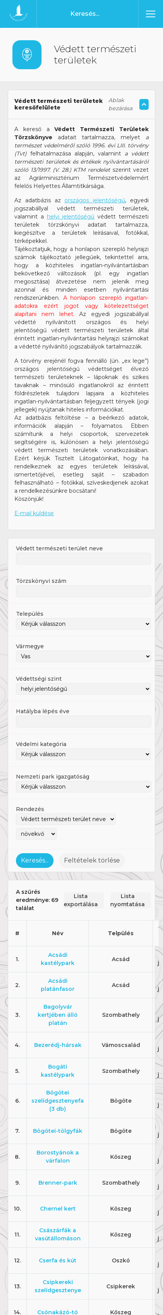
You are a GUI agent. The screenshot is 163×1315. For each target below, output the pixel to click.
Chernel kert (58, 1184)
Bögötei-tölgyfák (57, 1106)
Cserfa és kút (57, 1236)
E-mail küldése (34, 489)
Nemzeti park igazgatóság (52, 752)
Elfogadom (49, 1303)
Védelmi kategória (41, 720)
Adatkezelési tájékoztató (101, 1303)
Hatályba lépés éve (42, 687)
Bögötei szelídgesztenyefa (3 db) (57, 1076)
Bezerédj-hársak (58, 1021)
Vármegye (30, 622)
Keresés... (35, 836)
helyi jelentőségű (71, 192)
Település (29, 589)
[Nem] (153, 1287)
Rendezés (30, 785)
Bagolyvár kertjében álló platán (58, 990)
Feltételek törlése (92, 836)
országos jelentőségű (94, 176)
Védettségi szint (39, 654)
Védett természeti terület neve (59, 524)
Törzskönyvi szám (41, 556)
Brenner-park (57, 1158)
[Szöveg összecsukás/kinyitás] (144, 80)
